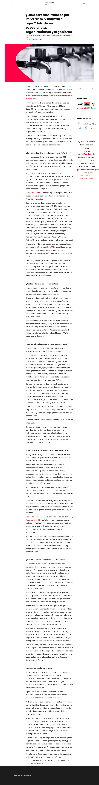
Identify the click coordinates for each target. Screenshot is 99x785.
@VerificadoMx (85, 154)
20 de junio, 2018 (36, 39)
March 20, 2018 (86, 178)
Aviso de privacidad (21, 775)
